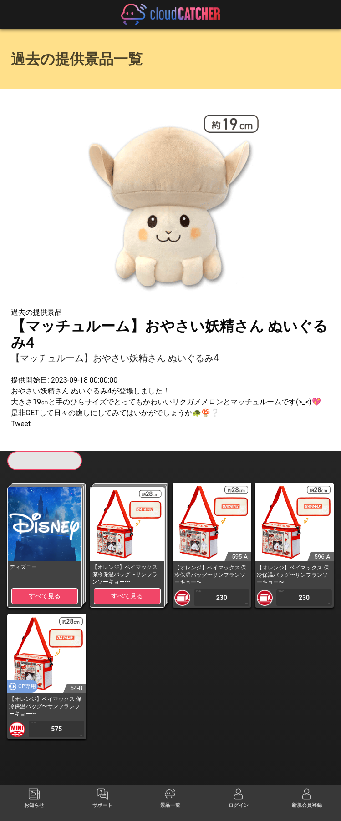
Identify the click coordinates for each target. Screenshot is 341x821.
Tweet (21, 423)
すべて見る (45, 595)
